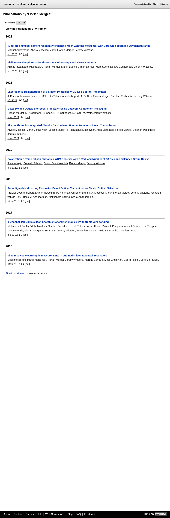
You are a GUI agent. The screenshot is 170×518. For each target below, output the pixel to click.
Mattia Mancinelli (36, 259)
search (44, 4)
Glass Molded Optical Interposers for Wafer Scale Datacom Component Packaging (57, 108)
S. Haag (77, 112)
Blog (70, 514)
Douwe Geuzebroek (121, 66)
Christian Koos (127, 230)
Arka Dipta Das (105, 129)
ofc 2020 (12, 167)
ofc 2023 (12, 54)
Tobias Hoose (85, 226)
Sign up (165, 4)
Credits (30, 514)
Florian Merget (65, 50)
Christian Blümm (80, 192)
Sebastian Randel (86, 230)
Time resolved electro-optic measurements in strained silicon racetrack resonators (57, 255)
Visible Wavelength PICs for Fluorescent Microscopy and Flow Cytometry (51, 62)
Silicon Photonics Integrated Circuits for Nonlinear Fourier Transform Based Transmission (61, 125)
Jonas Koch (40, 129)
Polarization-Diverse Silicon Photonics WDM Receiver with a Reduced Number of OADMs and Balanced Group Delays (78, 159)
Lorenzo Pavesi (149, 259)
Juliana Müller (56, 129)
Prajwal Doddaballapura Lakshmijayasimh (31, 192)
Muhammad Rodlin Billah (21, 226)
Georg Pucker (131, 259)
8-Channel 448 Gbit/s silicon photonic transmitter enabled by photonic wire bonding (58, 222)
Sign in (156, 4)
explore (21, 4)
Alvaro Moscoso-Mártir (43, 50)
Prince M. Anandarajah (34, 197)
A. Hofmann (48, 230)
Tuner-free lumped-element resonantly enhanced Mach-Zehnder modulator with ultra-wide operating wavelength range (78, 45)
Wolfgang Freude (107, 230)
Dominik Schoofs (33, 163)
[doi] (25, 54)
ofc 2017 (12, 234)
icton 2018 (13, 201)
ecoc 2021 (13, 117)
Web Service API (54, 514)
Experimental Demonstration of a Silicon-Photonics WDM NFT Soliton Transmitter (56, 91)
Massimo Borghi (16, 259)
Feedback (89, 514)
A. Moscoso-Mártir (27, 96)
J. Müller (44, 96)
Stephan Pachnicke (122, 96)
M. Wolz (87, 112)
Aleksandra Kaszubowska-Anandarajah (71, 197)
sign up (21, 273)
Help (39, 514)
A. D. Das (86, 96)
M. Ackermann (33, 112)
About (7, 514)
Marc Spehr (102, 66)
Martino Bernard (94, 259)
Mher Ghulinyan (113, 259)
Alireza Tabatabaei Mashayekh (24, 66)
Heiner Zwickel (102, 226)
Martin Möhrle (15, 230)
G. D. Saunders (62, 112)
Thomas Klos (87, 66)
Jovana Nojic (14, 163)
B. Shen (47, 112)
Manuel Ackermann (18, 50)
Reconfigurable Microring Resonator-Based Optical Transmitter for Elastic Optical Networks (62, 188)
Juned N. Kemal (67, 226)
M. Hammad (63, 192)
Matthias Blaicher (46, 226)
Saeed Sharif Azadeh (56, 163)
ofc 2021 (12, 100)
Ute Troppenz (150, 226)
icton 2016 (13, 264)
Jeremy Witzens (84, 50)
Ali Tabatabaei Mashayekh (64, 96)
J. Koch (11, 96)
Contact (18, 514)
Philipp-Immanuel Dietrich (126, 226)
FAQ (78, 514)
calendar (33, 4)
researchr (8, 4)
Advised (21, 23)
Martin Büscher (69, 66)
